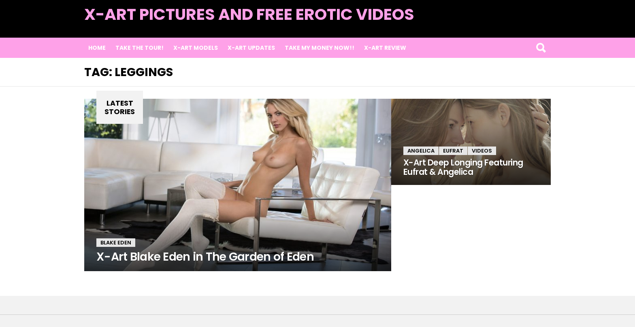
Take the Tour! (139, 48)
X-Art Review (385, 48)
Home (97, 48)
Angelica (421, 151)
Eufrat (453, 151)
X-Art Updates (251, 48)
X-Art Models (195, 48)
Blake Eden (115, 242)
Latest (534, 25)
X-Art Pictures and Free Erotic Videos (249, 14)
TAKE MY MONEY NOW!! (319, 48)
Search (541, 48)
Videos (482, 151)
